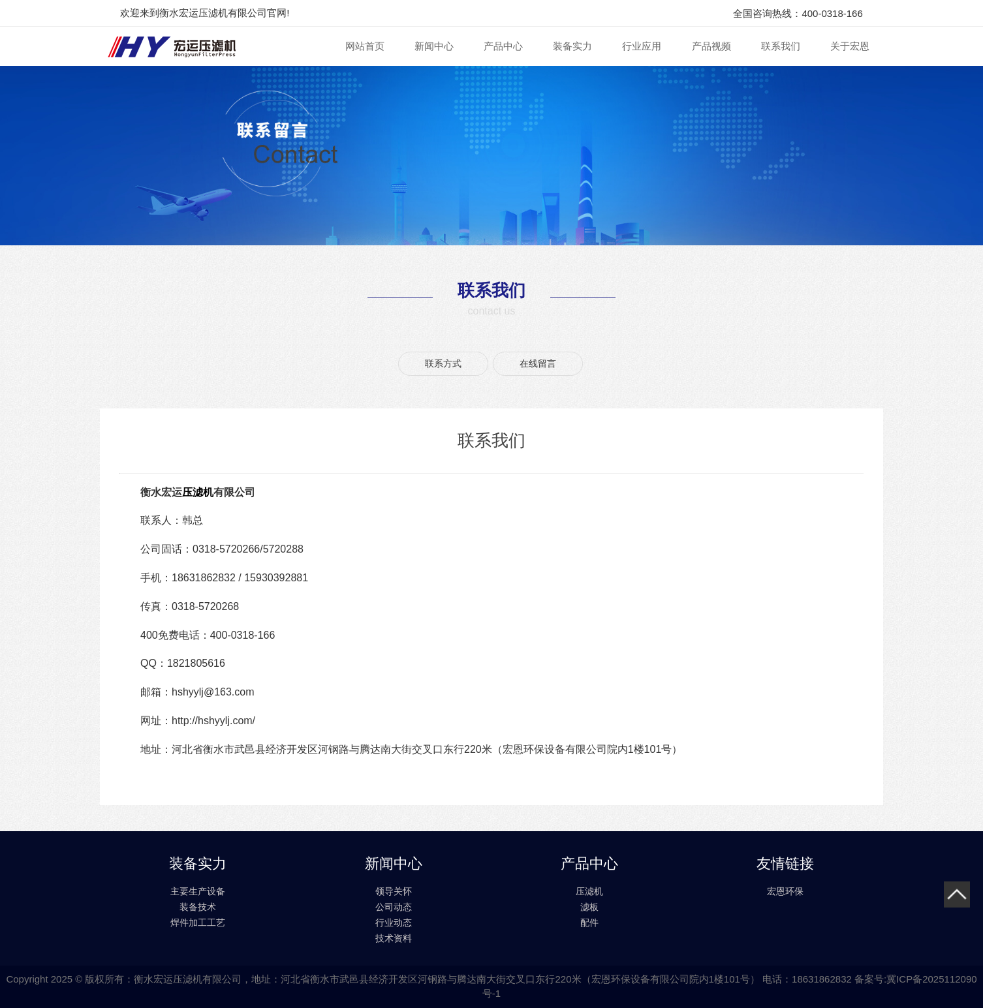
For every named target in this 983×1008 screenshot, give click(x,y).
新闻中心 (434, 46)
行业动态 (393, 922)
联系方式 (443, 363)
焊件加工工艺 (197, 922)
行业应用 (641, 46)
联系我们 (780, 46)
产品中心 (503, 46)
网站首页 (364, 46)
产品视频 (711, 46)
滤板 (589, 907)
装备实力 (572, 46)
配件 (589, 922)
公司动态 (393, 907)
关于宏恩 (849, 46)
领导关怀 (393, 891)
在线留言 (538, 363)
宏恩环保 (785, 891)
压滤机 (197, 492)
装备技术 (197, 907)
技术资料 (393, 938)
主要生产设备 (197, 891)
